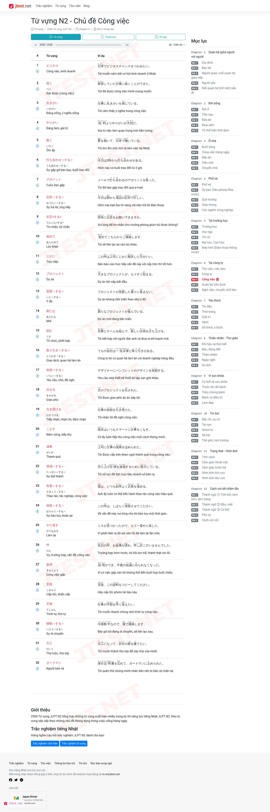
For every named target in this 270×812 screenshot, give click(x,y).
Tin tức (83, 763)
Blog (87, 6)
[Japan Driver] (27, 800)
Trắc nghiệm (44, 6)
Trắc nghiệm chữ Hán (45, 743)
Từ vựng (60, 6)
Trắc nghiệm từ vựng (74, 743)
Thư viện (75, 6)
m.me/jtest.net (111, 774)
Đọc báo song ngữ (101, 763)
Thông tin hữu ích (64, 763)
